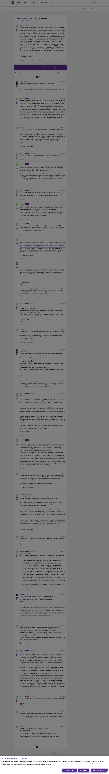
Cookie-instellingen (69, 770)
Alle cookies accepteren (99, 770)
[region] (54, 765)
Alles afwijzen (84, 770)
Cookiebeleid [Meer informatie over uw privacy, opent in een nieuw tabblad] (48, 764)
